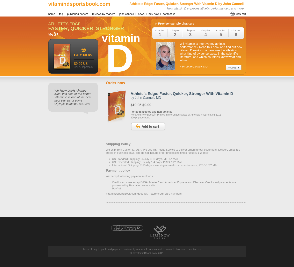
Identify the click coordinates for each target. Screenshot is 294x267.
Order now (115, 83)
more (232, 67)
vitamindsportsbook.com (79, 4)
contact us (169, 13)
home (51, 13)
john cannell (126, 13)
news (141, 13)
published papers (77, 13)
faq (61, 13)
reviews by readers (103, 13)
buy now (154, 13)
